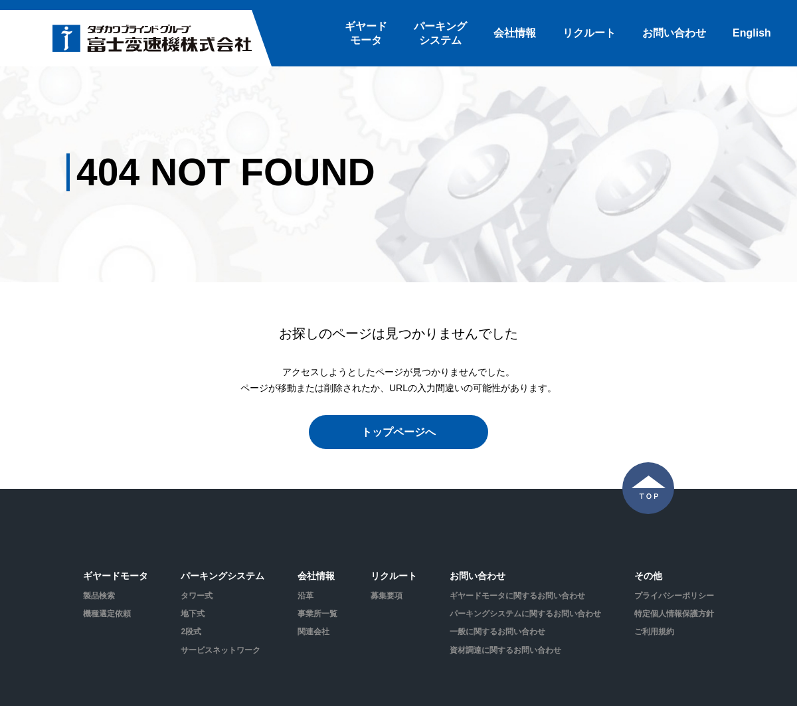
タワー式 (197, 595)
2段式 (191, 631)
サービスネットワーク (220, 650)
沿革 (305, 595)
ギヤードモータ (366, 33)
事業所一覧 (317, 613)
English (752, 33)
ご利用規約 (654, 631)
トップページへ (398, 432)
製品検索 (99, 595)
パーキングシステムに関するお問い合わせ (525, 613)
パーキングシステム (440, 33)
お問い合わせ (674, 33)
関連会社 (313, 631)
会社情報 (514, 33)
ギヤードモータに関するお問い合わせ (517, 595)
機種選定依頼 (107, 613)
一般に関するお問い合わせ (497, 631)
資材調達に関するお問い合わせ (505, 650)
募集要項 (386, 595)
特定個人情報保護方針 (674, 613)
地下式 (193, 613)
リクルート (589, 33)
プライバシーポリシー (674, 595)
